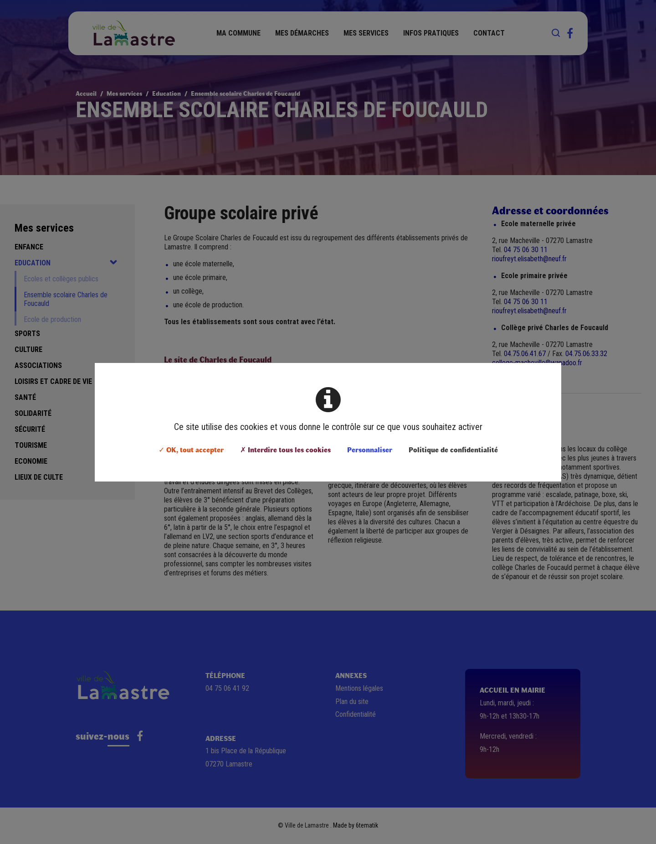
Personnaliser (369, 449)
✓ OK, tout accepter (191, 449)
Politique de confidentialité (453, 449)
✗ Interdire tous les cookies (285, 449)
